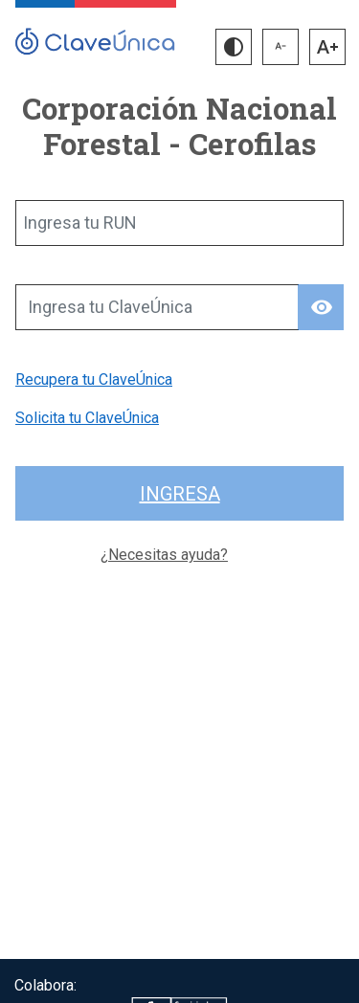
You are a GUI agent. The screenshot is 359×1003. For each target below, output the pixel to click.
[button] (233, 47)
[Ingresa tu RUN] (179, 223)
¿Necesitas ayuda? (164, 555)
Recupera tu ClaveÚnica (93, 379)
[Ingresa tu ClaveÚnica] (157, 307)
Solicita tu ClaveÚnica (87, 418)
